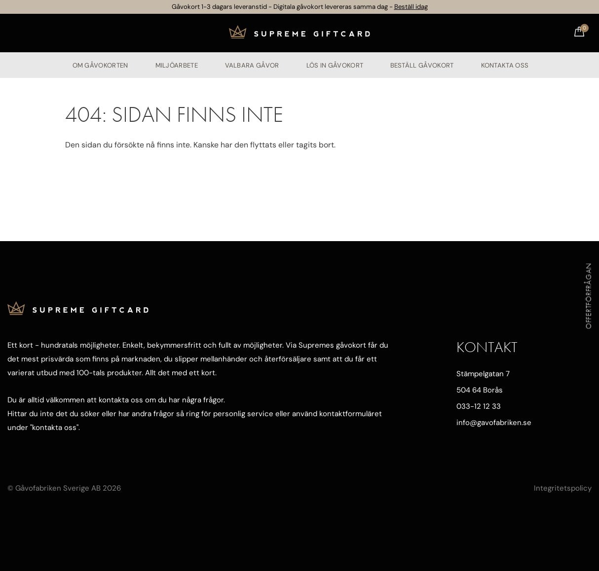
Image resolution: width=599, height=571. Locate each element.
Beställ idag (411, 6)
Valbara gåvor (252, 65)
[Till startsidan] (299, 33)
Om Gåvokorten (100, 65)
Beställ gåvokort (422, 65)
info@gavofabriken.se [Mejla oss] (493, 423)
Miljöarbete (176, 65)
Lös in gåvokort (334, 65)
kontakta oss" (55, 427)
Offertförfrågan (589, 295)
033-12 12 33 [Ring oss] (478, 406)
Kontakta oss (504, 65)
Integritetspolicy (563, 488)
